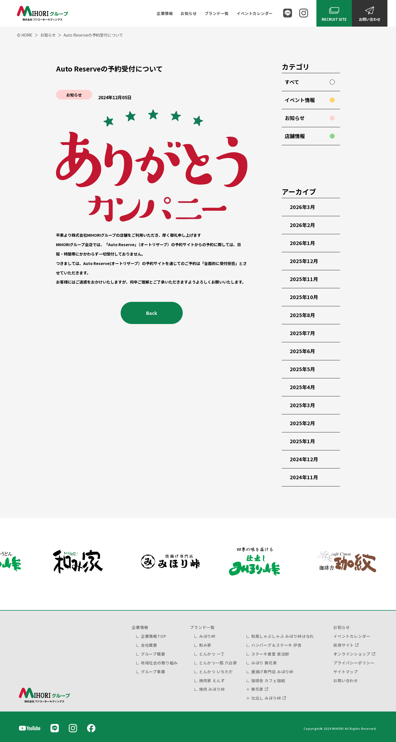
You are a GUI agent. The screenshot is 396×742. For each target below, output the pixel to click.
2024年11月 (304, 477)
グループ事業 (153, 671)
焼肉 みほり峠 (212, 689)
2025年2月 (302, 423)
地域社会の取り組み (159, 662)
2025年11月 (304, 278)
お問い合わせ (345, 680)
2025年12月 (304, 260)
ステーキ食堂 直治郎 (270, 654)
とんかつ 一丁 (212, 654)
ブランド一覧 (217, 13)
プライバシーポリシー (353, 662)
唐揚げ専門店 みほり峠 (272, 671)
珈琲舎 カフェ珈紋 (268, 680)
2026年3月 (302, 206)
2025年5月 (302, 369)
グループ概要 (153, 654)
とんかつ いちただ (216, 671)
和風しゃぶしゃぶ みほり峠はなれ (282, 636)
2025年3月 (302, 405)
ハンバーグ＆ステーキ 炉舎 (276, 645)
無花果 (257, 689)
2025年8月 (302, 314)
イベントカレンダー (255, 13)
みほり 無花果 (264, 662)
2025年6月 (302, 351)
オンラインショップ (351, 654)
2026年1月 (302, 242)
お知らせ (189, 13)
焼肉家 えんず (212, 680)
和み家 (205, 645)
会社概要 (149, 645)
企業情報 (165, 13)
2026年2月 (302, 224)
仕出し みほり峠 (266, 698)
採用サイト (343, 645)
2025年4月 (302, 387)
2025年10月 (304, 296)
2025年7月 (302, 332)
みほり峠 (207, 636)
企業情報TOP (153, 636)
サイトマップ (345, 671)
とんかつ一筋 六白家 (218, 662)
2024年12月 (304, 459)
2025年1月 (302, 441)
